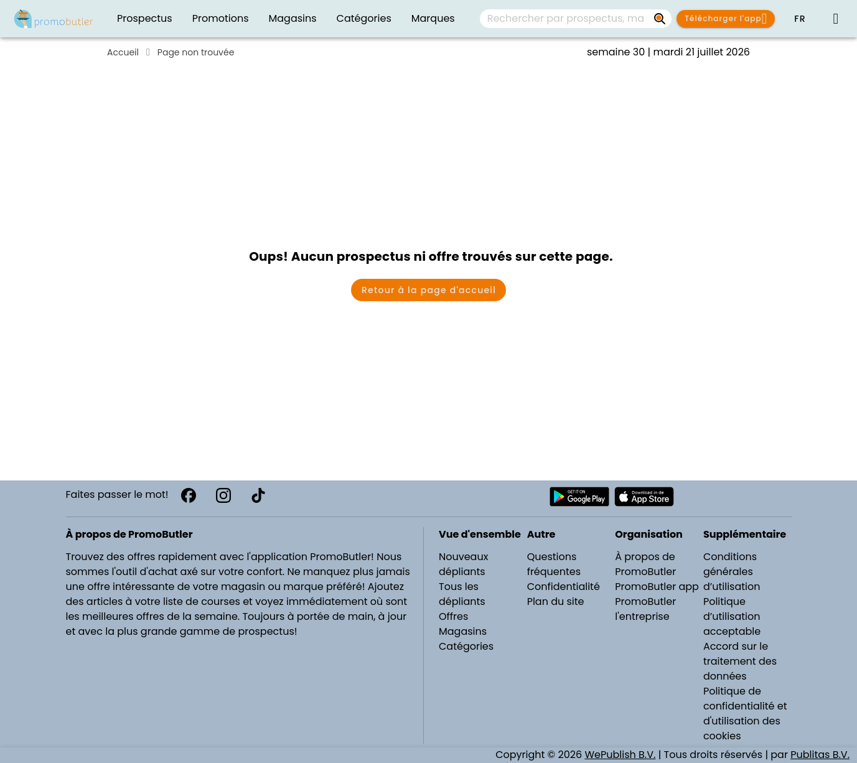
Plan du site (555, 601)
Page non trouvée (196, 52)
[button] (800, 18)
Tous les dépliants (462, 594)
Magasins (463, 631)
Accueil (123, 52)
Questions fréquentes (554, 564)
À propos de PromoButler (645, 564)
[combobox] (576, 18)
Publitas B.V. (820, 754)
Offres (453, 616)
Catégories (466, 646)
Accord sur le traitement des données (740, 661)
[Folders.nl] (53, 18)
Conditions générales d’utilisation (732, 572)
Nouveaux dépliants (463, 564)
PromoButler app (657, 586)
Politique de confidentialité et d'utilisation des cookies (745, 713)
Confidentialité (563, 586)
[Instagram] (223, 495)
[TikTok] (258, 495)
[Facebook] (188, 495)
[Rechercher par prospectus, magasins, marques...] (660, 18)
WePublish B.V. (619, 754)
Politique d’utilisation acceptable (732, 616)
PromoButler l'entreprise (645, 609)
